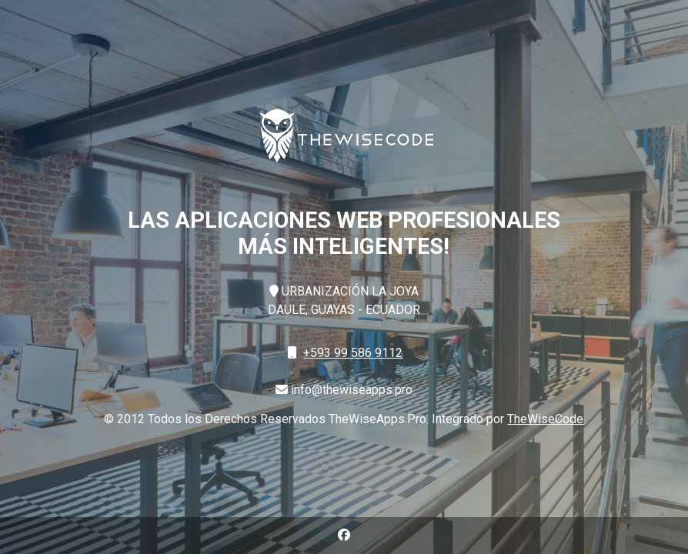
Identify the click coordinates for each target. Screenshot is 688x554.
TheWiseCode (545, 419)
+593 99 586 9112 (352, 352)
